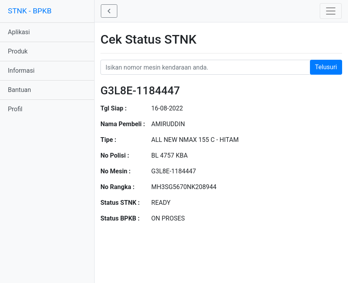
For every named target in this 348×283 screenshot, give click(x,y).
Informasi (21, 70)
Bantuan (19, 90)
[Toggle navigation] (331, 11)
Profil (15, 109)
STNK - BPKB (29, 10)
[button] (109, 11)
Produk (17, 51)
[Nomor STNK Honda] (221, 67)
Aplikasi (19, 32)
